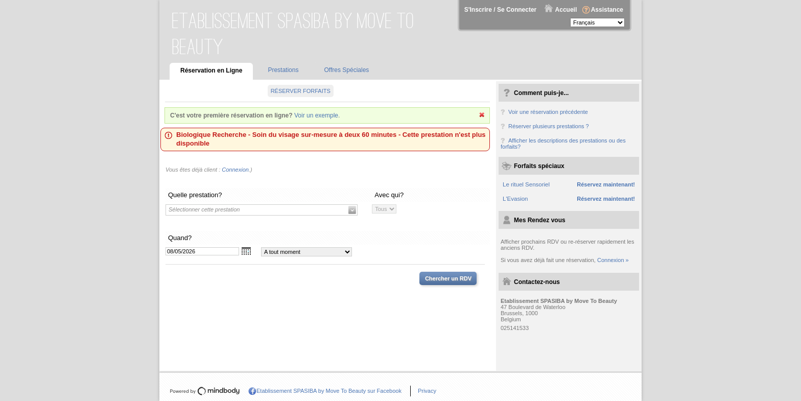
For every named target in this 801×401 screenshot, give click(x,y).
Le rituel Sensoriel (526, 184)
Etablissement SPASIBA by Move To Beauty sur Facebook (329, 391)
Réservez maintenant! (606, 184)
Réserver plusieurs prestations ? (548, 126)
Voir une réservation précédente (548, 112)
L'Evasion (515, 199)
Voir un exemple (316, 115)
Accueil (566, 9)
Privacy (427, 391)
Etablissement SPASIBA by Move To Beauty (293, 34)
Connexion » (613, 260)
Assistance (607, 9)
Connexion (235, 170)
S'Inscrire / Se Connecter (500, 9)
